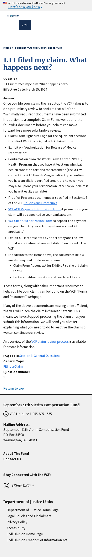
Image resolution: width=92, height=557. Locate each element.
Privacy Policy (17, 522)
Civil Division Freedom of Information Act (37, 540)
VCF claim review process (50, 341)
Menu (25, 25)
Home (7, 48)
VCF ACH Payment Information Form (34, 209)
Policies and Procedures (40, 203)
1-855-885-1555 (41, 414)
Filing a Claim (13, 366)
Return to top (13, 388)
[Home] (13, 25)
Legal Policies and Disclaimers (29, 516)
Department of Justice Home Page (33, 510)
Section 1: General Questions (39, 356)
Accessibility (16, 528)
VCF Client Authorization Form (30, 221)
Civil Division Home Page (25, 534)
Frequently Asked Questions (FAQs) (38, 48)
